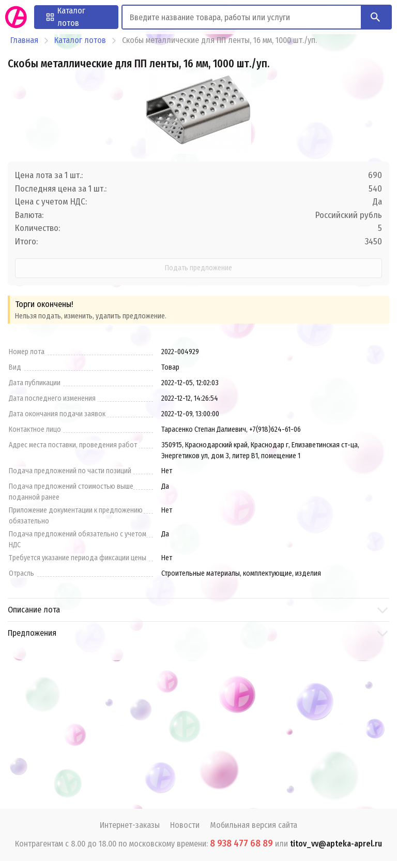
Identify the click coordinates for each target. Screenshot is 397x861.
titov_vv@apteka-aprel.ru (336, 844)
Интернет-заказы (130, 825)
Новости (185, 825)
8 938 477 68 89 (241, 843)
